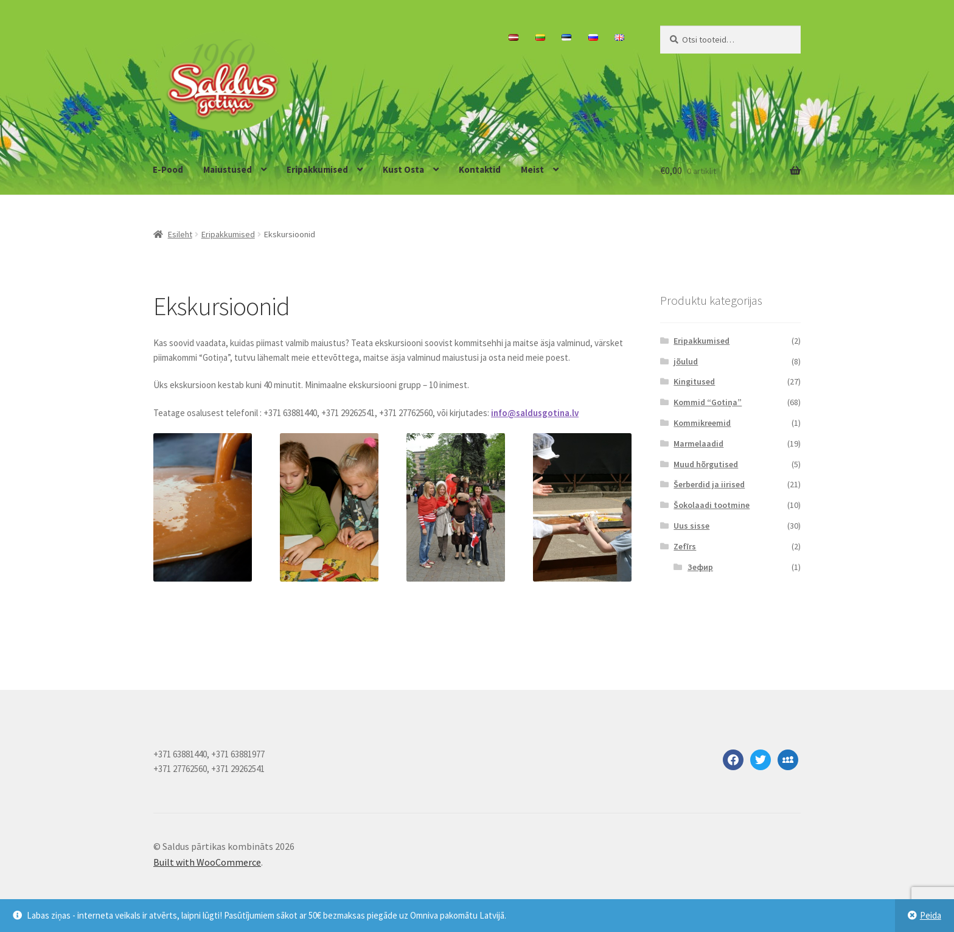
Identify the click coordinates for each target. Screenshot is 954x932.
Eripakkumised (317, 169)
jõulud (686, 361)
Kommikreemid (702, 422)
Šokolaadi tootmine (712, 504)
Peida (930, 915)
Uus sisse (691, 525)
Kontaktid (480, 169)
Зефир (700, 567)
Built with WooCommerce (207, 862)
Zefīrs (685, 546)
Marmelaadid (698, 443)
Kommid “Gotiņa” (708, 402)
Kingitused (694, 381)
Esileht (180, 234)
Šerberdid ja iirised (709, 484)
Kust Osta (403, 169)
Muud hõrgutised (706, 464)
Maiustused (227, 169)
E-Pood (168, 169)
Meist (532, 169)
